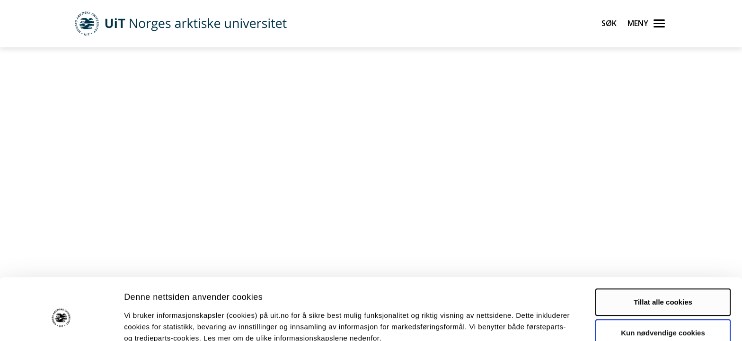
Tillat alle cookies (663, 256)
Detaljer (504, 322)
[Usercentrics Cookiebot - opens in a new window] (61, 322)
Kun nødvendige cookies (663, 287)
